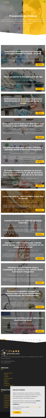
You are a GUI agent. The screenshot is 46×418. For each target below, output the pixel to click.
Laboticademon (16, 57)
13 (31, 340)
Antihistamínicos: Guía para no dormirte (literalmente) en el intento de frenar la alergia (23, 101)
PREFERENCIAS (26, 412)
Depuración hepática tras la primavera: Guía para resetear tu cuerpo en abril (23, 52)
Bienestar (32, 57)
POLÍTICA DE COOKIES (34, 407)
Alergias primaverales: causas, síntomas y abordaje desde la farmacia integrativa (23, 148)
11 (26, 340)
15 (36, 340)
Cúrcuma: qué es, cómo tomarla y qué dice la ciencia (23, 197)
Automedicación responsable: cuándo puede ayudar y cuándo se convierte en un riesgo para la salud (23, 245)
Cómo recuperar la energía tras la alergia (23, 77)
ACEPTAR (17, 412)
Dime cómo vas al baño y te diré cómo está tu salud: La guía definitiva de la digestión (23, 125)
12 (28, 340)
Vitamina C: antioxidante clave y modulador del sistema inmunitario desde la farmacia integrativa (23, 269)
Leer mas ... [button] (40, 64)
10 (23, 340)
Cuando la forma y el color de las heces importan (23, 221)
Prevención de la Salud (32, 178)
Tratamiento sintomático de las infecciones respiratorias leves (23, 319)
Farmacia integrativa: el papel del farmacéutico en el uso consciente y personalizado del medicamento (23, 293)
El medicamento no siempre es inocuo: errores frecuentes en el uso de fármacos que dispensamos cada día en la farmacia (23, 172)
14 (33, 340)
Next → (40, 340)
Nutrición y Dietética (32, 202)
